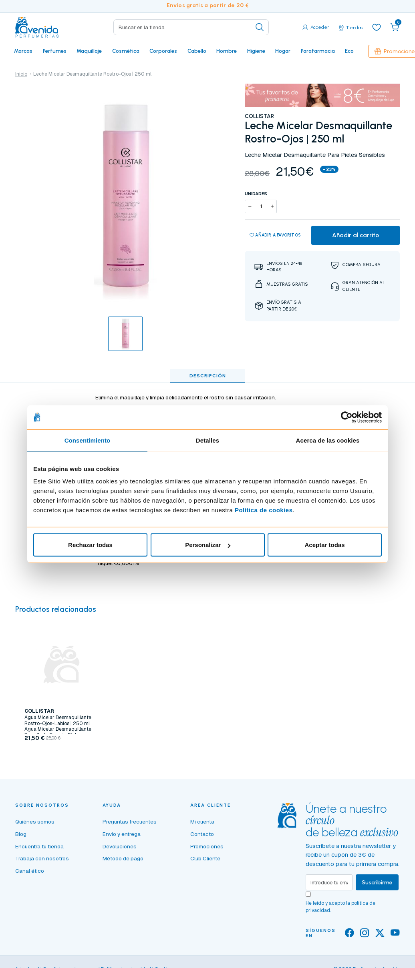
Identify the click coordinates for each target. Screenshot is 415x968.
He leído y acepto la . (340, 907)
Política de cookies (264, 510)
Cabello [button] (196, 51)
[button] (395, 27)
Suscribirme (377, 882)
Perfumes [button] (54, 51)
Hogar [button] (282, 51)
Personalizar (207, 544)
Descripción (207, 376)
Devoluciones (120, 846)
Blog (20, 834)
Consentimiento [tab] (87, 440)
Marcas (23, 51)
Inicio (21, 74)
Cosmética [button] (125, 51)
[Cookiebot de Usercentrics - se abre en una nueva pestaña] (347, 417)
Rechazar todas (90, 544)
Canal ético (29, 870)
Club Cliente (205, 858)
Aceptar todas (324, 544)
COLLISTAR (259, 116)
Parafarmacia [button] (318, 51)
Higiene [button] (256, 51)
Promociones (207, 846)
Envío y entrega (122, 834)
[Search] (190, 27)
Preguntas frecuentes (130, 821)
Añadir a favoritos (275, 235)
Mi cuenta (202, 821)
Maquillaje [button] (89, 51)
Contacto (202, 834)
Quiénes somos (34, 821)
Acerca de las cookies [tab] (328, 440)
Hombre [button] (226, 51)
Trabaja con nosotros (42, 858)
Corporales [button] (163, 51)
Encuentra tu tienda (39, 846)
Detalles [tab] (207, 440)
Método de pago (123, 858)
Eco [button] (349, 51)
